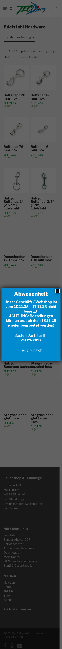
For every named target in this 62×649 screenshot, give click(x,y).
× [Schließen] (57, 291)
